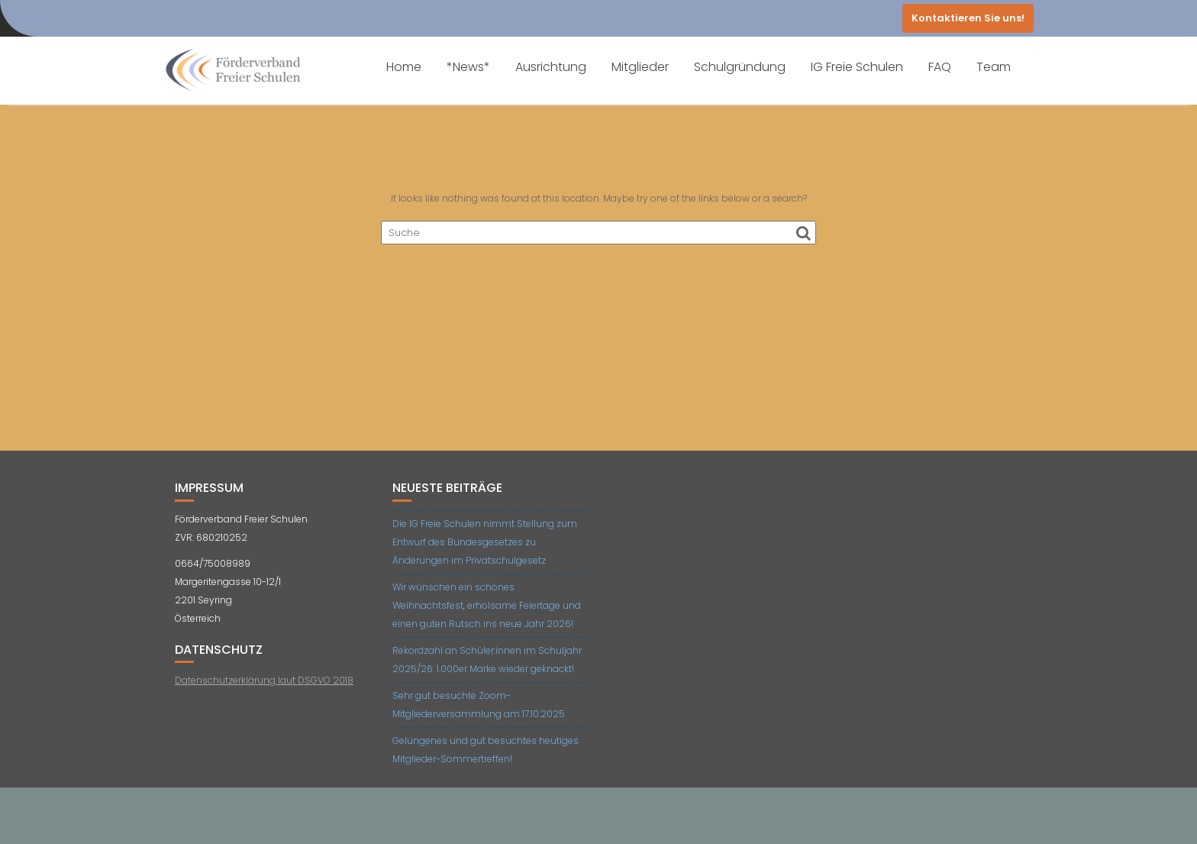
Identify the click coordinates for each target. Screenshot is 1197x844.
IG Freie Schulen (857, 67)
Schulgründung (740, 67)
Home (403, 67)
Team (993, 67)
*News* (468, 67)
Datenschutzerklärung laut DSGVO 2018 (264, 680)
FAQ (939, 67)
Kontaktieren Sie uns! (967, 18)
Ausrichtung (550, 67)
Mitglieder (640, 67)
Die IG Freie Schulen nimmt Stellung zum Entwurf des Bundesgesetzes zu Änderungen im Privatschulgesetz (484, 542)
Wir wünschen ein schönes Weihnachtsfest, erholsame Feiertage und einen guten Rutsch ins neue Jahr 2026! (486, 605)
